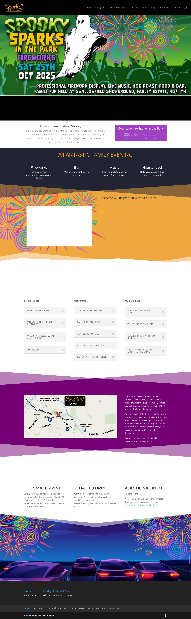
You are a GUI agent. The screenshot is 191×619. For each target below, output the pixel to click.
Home (89, 8)
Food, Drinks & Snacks (118, 8)
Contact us (176, 8)
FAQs (144, 8)
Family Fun (100, 8)
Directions (163, 8)
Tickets (135, 8)
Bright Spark (48, 615)
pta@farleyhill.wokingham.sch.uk (139, 505)
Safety (152, 8)
